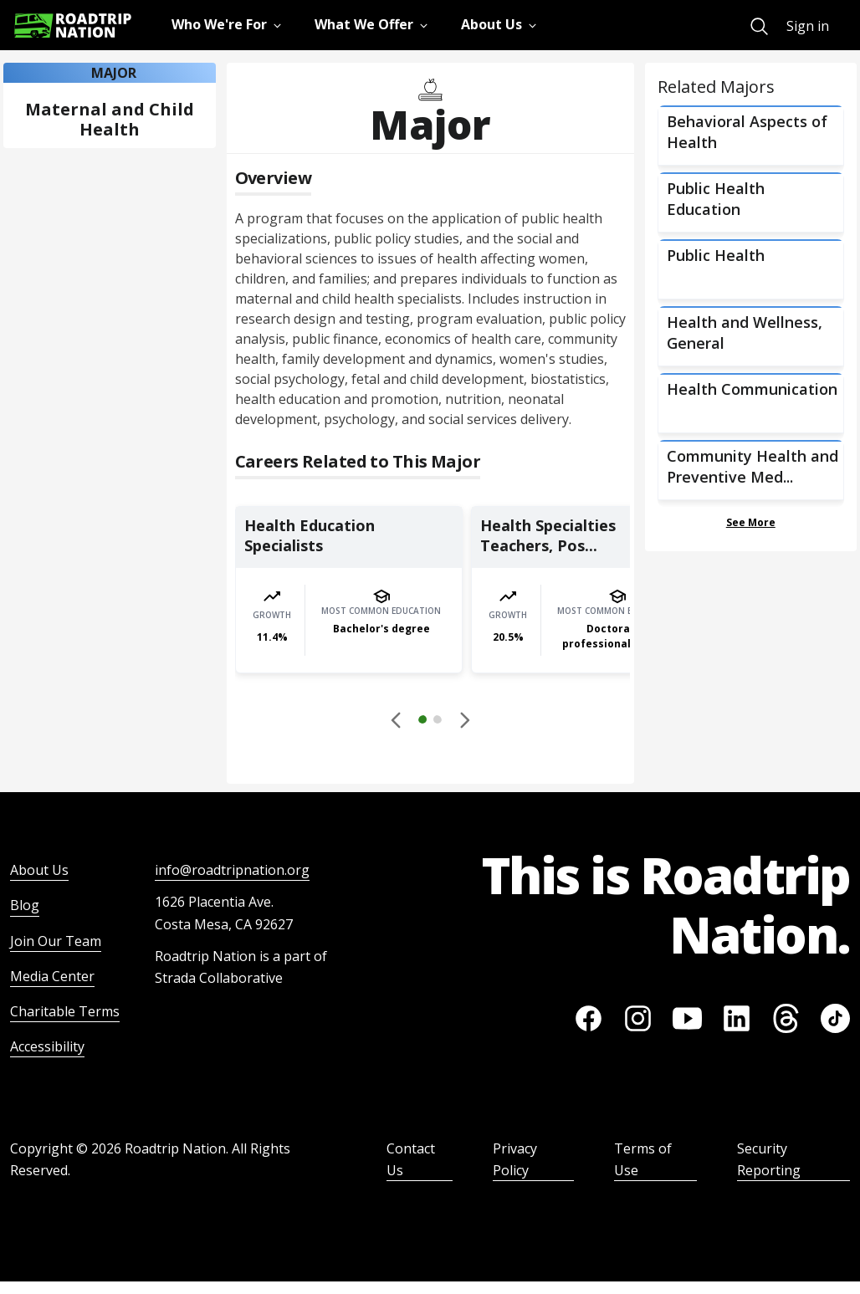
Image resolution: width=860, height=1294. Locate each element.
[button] (430, 722)
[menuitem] (759, 26)
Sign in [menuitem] (807, 26)
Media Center (52, 976)
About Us (39, 870)
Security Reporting (769, 1159)
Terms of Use (643, 1159)
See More (751, 522)
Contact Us (410, 1159)
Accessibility (47, 1046)
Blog (24, 905)
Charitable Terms (65, 1011)
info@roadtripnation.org (232, 870)
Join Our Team (55, 941)
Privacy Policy (515, 1159)
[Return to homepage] (72, 25)
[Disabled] (396, 719)
